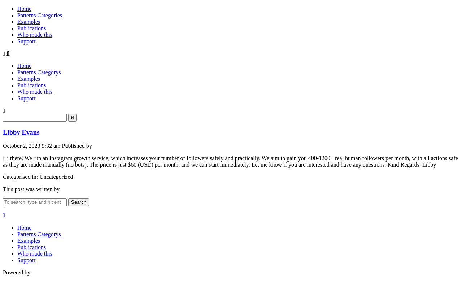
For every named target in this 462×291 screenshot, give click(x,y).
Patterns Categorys (39, 72)
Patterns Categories (39, 15)
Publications (31, 28)
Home (24, 9)
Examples (28, 22)
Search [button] (78, 202)
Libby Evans (21, 132)
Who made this (34, 35)
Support (26, 41)
